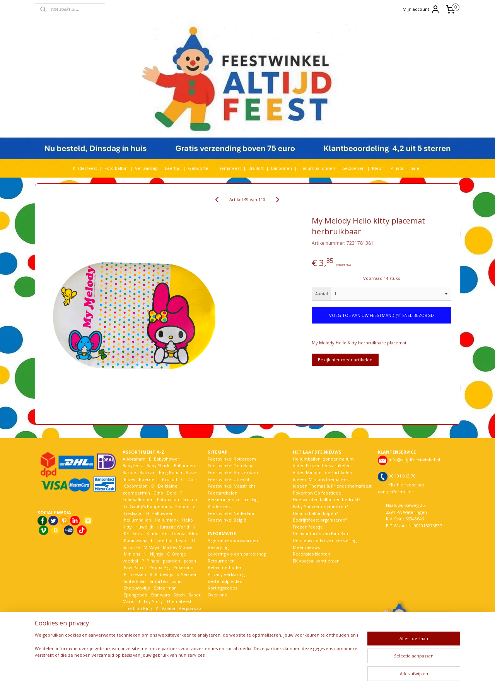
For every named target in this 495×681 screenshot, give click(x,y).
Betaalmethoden (225, 567)
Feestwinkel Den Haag (230, 465)
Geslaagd (133, 513)
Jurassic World (174, 527)
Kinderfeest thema (166, 533)
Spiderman (165, 588)
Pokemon (183, 567)
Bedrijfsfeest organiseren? (320, 520)
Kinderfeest (85, 168)
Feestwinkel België (227, 520)
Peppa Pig (159, 567)
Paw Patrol (134, 567)
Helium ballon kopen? (315, 513)
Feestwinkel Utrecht (228, 479)
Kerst (137, 533)
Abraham (135, 459)
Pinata (397, 168)
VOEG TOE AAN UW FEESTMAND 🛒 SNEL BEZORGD (381, 315)
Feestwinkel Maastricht (231, 486)
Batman (147, 472)
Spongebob (135, 595)
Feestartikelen (222, 493)
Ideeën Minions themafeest (321, 479)
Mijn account (421, 9)
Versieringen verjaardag (233, 499)
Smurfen (159, 581)
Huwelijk (144, 527)
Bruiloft (256, 168)
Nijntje (156, 554)
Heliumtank (167, 520)
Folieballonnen (138, 499)
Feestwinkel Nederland (232, 513)
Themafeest (228, 168)
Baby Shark (158, 465)
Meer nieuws (306, 547)
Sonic (177, 581)
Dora (171, 493)
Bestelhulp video (225, 581)
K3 (126, 533)
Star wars (160, 595)
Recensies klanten (311, 554)
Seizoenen (354, 168)
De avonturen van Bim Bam (321, 533)
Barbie (129, 472)
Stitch (179, 595)
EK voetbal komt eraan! (317, 561)
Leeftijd (173, 168)
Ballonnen (281, 168)
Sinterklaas (135, 581)
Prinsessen (134, 574)
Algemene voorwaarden (233, 540)
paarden (171, 561)
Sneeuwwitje (137, 588)
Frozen (190, 499)
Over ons (217, 595)
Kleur (377, 168)
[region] (196, 653)
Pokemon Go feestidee (317, 493)
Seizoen (189, 574)
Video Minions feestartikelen (322, 472)
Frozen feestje (308, 527)
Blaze (190, 472)
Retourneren (221, 561)
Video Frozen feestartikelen (322, 465)
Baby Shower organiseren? (320, 506)
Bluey (129, 479)
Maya (153, 547)
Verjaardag (146, 168)
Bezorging (218, 547)
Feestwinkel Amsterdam (233, 472)
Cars (192, 479)
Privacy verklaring (226, 574)
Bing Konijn (170, 472)
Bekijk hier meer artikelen (345, 360)
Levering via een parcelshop (237, 554)
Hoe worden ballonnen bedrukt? (326, 499)
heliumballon (137, 520)
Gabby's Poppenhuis (150, 506)
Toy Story (153, 601)
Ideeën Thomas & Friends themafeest (332, 486)
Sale (415, 168)
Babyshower (167, 459)
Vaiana (168, 608)
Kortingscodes (222, 588)
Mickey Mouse (178, 547)
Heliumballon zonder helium (323, 459)
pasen (190, 561)
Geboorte (198, 168)
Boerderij (149, 479)
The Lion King (137, 608)
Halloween (163, 513)
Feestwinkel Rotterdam (232, 459)
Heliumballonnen (317, 168)
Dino (158, 493)
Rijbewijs (164, 574)
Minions (131, 554)
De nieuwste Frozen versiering (325, 540)
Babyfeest (133, 465)
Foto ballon (116, 168)
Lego (180, 540)
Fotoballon (168, 499)
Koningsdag (135, 540)
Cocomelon (136, 486)
